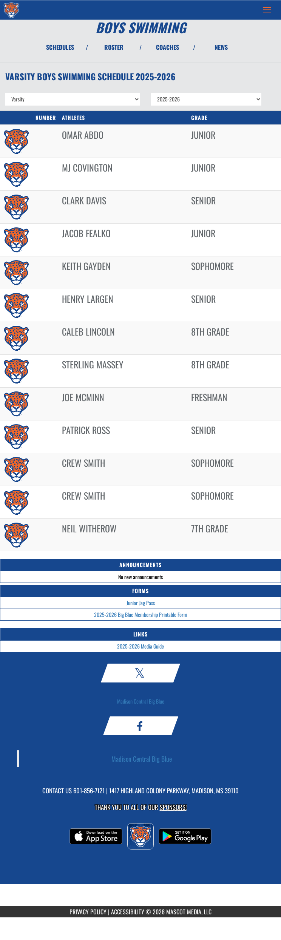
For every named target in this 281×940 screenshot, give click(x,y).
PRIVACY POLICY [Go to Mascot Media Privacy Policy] (88, 911)
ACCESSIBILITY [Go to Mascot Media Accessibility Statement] (127, 911)
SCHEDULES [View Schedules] (60, 47)
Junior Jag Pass (141, 603)
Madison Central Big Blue (140, 701)
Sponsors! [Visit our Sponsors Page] (173, 807)
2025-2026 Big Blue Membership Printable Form (140, 614)
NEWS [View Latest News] (221, 47)
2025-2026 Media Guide (140, 646)
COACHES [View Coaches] (167, 47)
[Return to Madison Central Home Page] (11, 9)
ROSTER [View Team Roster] (114, 47)
